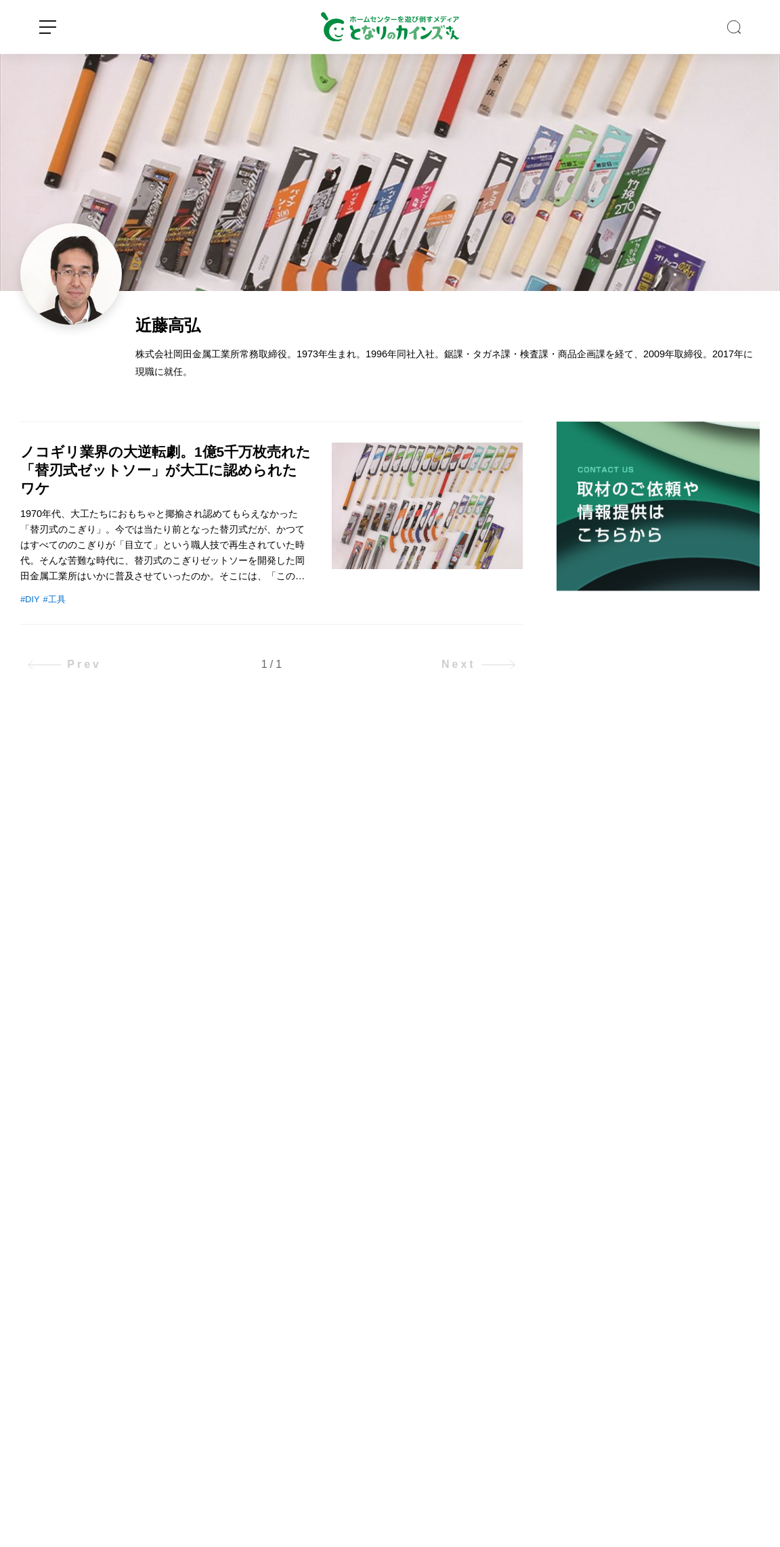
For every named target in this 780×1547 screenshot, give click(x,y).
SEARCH (734, 27)
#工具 (54, 599)
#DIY (29, 599)
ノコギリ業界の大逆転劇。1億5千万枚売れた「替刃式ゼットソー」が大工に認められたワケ (165, 470)
